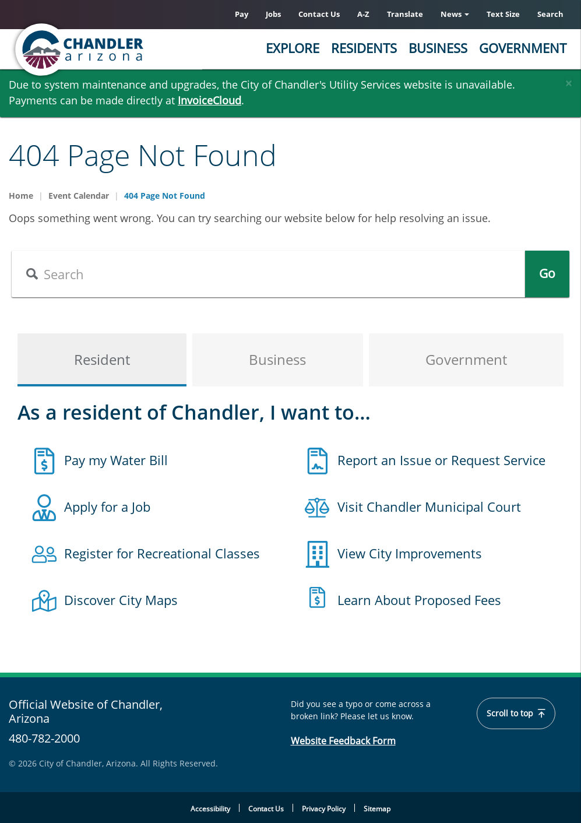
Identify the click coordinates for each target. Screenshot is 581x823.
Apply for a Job (107, 506)
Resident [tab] (102, 360)
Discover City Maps (121, 600)
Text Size (503, 14)
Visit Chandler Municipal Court (429, 506)
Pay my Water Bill (116, 460)
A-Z (363, 14)
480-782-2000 (44, 738)
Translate (405, 14)
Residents (364, 48)
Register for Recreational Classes (162, 553)
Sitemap (377, 809)
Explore (292, 48)
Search (550, 14)
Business (438, 48)
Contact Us (319, 14)
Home (21, 195)
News (455, 14)
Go (547, 274)
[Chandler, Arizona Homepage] (125, 49)
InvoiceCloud (209, 100)
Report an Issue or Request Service (441, 460)
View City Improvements (409, 553)
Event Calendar (78, 195)
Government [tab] (466, 360)
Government (522, 48)
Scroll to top (516, 713)
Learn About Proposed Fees (419, 600)
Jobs (273, 14)
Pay (241, 14)
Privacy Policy (324, 809)
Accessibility (210, 809)
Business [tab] (277, 360)
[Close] (568, 80)
